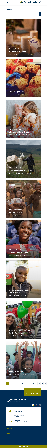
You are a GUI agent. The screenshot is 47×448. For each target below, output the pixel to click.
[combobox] (30, 14)
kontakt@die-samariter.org (19, 416)
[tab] (33, 405)
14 (42, 383)
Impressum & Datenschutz (12, 441)
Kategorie (35, 12)
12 (36, 383)
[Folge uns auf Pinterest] (37, 393)
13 (39, 383)
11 (33, 383)
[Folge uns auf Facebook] (34, 393)
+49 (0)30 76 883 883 (19, 415)
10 (30, 383)
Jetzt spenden (23, 446)
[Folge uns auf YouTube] (27, 393)
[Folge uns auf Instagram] (30, 393)
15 (45, 383)
